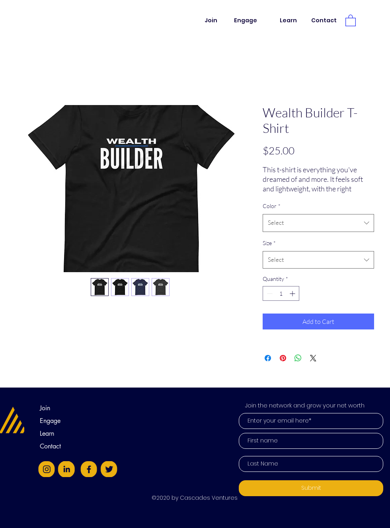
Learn (47, 433)
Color (272, 206)
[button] (350, 20)
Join (45, 408)
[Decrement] (269, 293)
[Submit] (311, 488)
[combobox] (318, 223)
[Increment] (293, 293)
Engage (50, 421)
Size (269, 243)
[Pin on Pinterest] (283, 358)
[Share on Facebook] (268, 358)
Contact (50, 446)
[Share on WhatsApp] (298, 358)
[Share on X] (313, 358)
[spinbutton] (281, 293)
